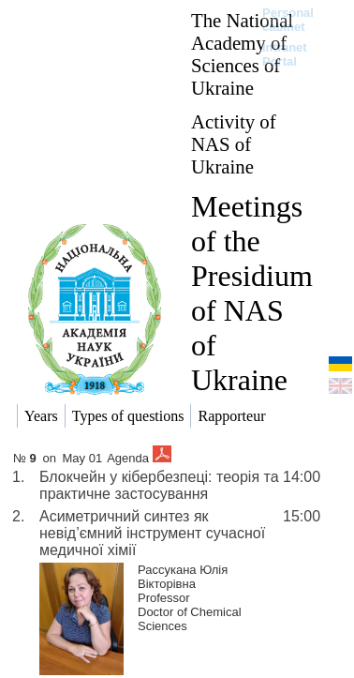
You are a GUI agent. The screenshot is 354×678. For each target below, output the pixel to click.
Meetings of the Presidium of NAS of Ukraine (252, 293)
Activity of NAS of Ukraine (233, 144)
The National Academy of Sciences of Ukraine (242, 53)
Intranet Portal (284, 54)
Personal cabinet (288, 20)
